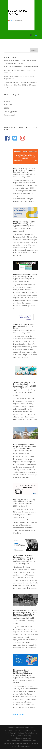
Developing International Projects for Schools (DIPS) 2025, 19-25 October (24, 446)
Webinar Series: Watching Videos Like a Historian (24, 500)
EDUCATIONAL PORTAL (17, 12)
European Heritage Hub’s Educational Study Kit (21, 67)
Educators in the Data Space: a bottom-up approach (25, 275)
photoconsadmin (21, 174)
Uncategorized (9, 115)
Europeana (8, 105)
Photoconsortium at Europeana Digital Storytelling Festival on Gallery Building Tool (22, 673)
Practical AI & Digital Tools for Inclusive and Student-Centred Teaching (24, 170)
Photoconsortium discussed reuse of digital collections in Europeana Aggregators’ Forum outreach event (25, 613)
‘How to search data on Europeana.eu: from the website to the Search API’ (24, 557)
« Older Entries (18, 714)
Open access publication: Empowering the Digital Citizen (23, 326)
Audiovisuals (8, 98)
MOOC (6, 108)
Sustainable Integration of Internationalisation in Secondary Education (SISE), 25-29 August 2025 (20, 85)
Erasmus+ (8, 101)
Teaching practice (10, 111)
